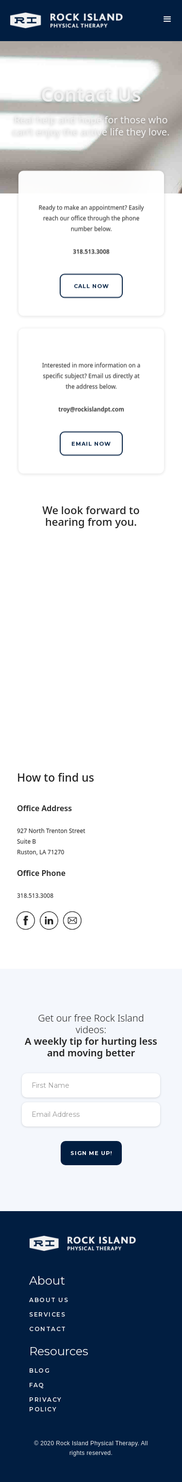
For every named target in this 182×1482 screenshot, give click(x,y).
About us (48, 1300)
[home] (61, 17)
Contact (47, 1329)
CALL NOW (91, 286)
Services (47, 1314)
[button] (167, 19)
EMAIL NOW (91, 444)
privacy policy (45, 1404)
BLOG (39, 1370)
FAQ (37, 1385)
